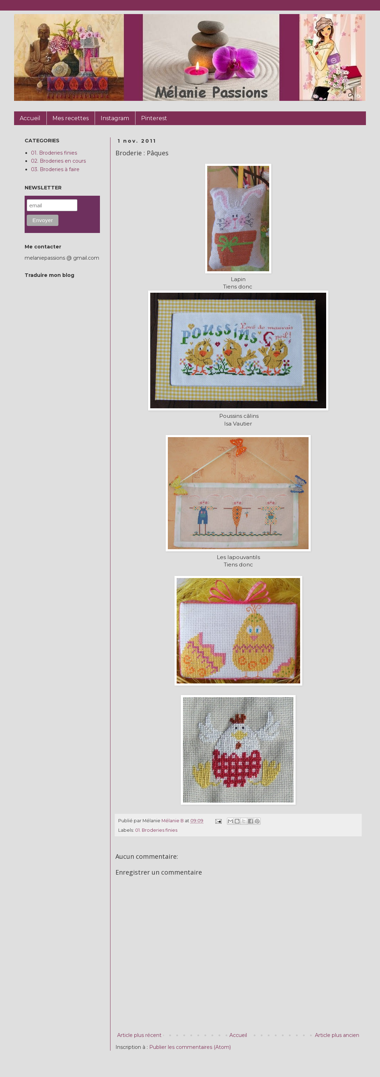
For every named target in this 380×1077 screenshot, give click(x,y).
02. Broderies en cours (58, 161)
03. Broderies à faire (55, 169)
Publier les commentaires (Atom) (190, 1047)
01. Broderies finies (156, 830)
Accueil (238, 1035)
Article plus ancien (337, 1035)
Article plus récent (139, 1035)
